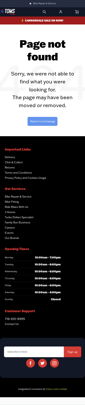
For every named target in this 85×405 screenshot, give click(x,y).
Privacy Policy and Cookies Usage (25, 177)
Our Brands (12, 238)
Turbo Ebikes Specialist (19, 217)
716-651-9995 (15, 319)
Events (9, 232)
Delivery (10, 157)
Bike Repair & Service (44, 3)
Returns (10, 167)
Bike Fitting (12, 201)
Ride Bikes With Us (16, 206)
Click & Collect (14, 162)
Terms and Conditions (18, 172)
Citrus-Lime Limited (56, 389)
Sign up (72, 352)
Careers (10, 227)
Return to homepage (42, 121)
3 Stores (10, 212)
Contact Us (12, 324)
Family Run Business (17, 222)
